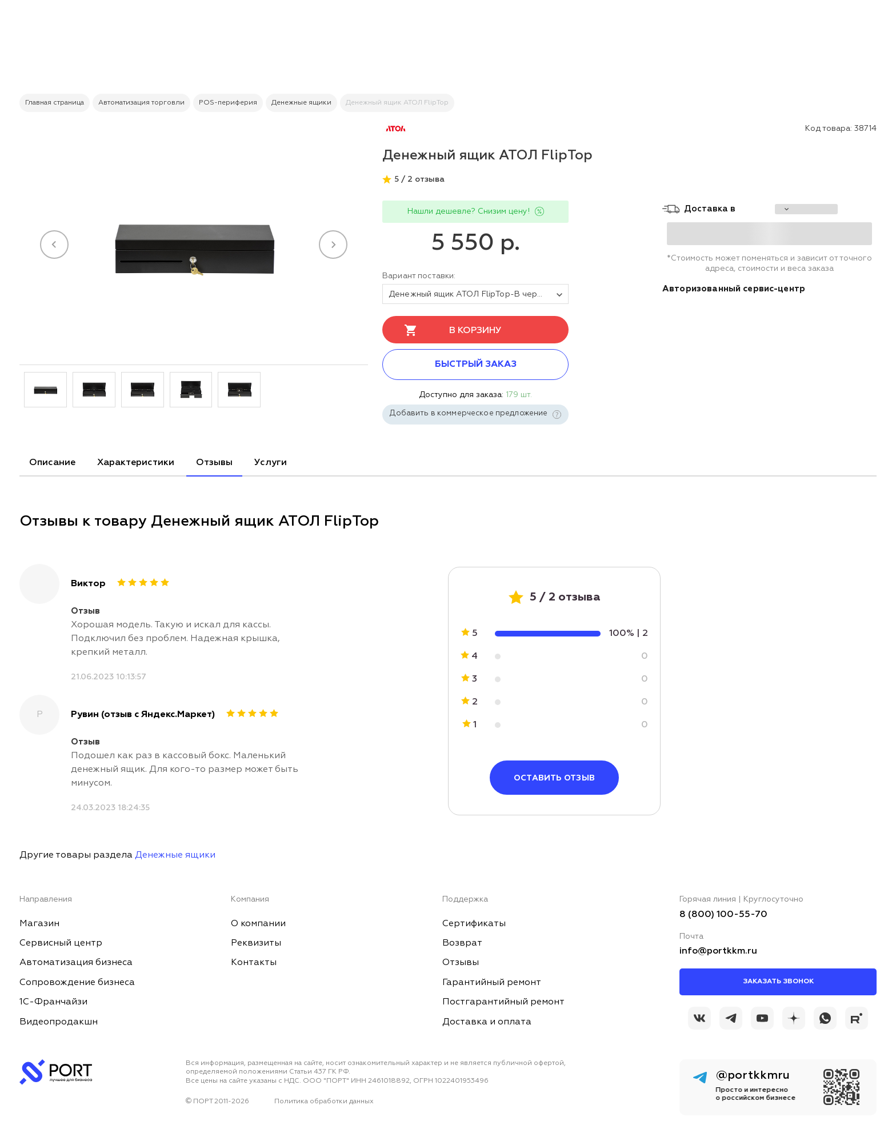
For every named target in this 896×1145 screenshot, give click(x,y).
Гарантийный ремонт (491, 982)
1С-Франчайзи (53, 1002)
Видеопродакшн (58, 1022)
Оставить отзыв (554, 778)
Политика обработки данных (324, 1101)
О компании (258, 923)
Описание (52, 462)
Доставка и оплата (486, 1022)
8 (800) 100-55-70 (723, 914)
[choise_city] (806, 209)
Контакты (254, 962)
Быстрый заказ (476, 364)
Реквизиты (256, 943)
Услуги (270, 462)
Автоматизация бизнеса (76, 962)
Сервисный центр (60, 943)
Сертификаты (474, 923)
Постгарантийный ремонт (503, 1002)
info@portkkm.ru (718, 951)
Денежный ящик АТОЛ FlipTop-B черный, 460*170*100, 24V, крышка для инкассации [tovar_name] (479, 294)
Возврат (462, 943)
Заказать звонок (778, 981)
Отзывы (214, 462)
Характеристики (135, 462)
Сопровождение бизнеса (77, 982)
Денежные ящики (175, 855)
